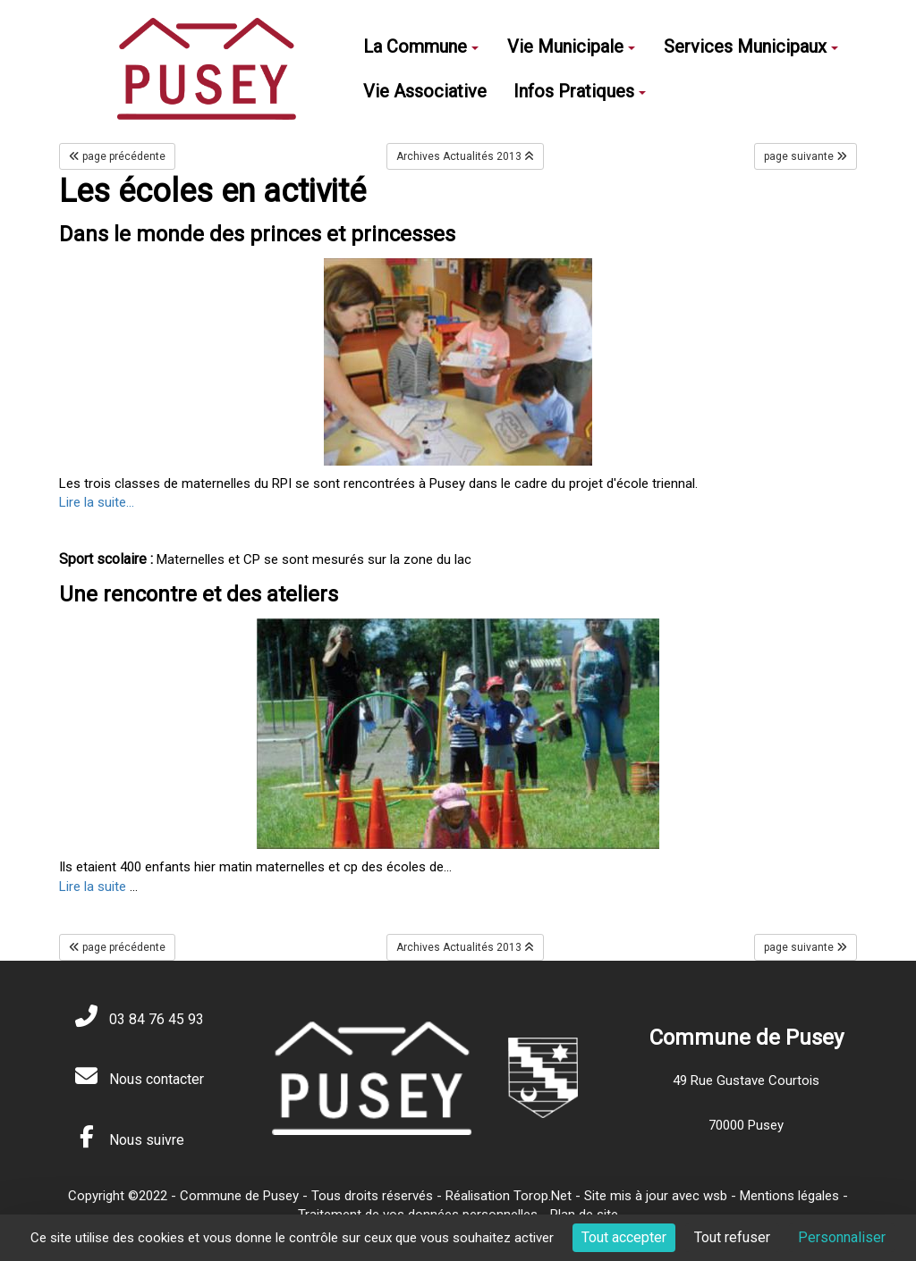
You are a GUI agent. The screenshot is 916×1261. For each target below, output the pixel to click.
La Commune (421, 46)
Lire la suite (92, 886)
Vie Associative (425, 91)
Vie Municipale (571, 46)
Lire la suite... (96, 502)
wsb (715, 1196)
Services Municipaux (751, 46)
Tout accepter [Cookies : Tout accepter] (623, 1237)
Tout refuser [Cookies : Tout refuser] (732, 1237)
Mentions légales (789, 1196)
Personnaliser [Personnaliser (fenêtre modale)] (842, 1237)
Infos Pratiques (579, 91)
